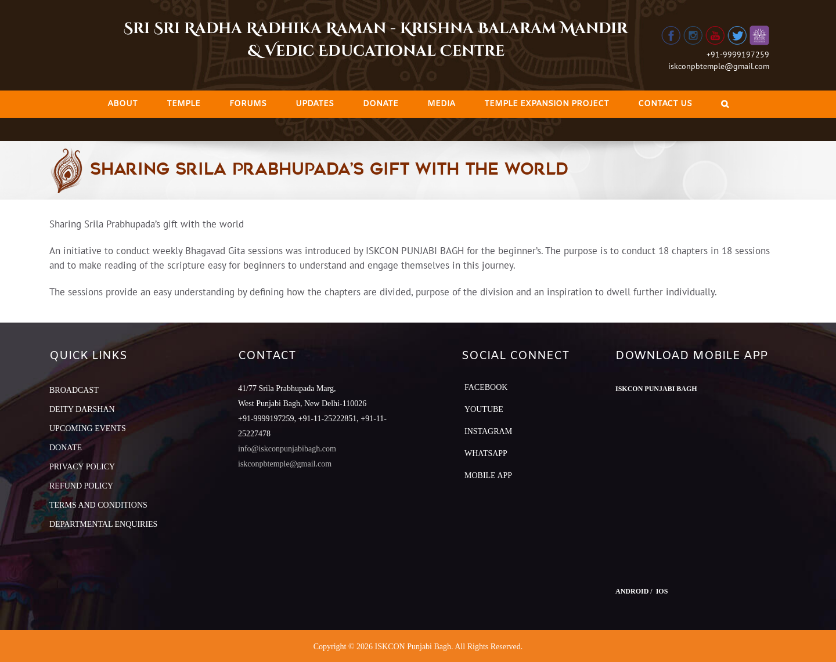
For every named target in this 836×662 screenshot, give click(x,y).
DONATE (65, 447)
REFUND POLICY (81, 486)
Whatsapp (485, 453)
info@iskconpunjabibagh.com (287, 448)
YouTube (483, 409)
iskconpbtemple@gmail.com (718, 66)
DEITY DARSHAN (82, 409)
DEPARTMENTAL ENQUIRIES (103, 524)
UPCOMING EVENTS (87, 428)
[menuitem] (122, 104)
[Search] (725, 104)
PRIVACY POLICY (82, 466)
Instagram (488, 431)
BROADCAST (74, 390)
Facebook (485, 387)
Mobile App (488, 475)
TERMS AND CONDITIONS (98, 505)
